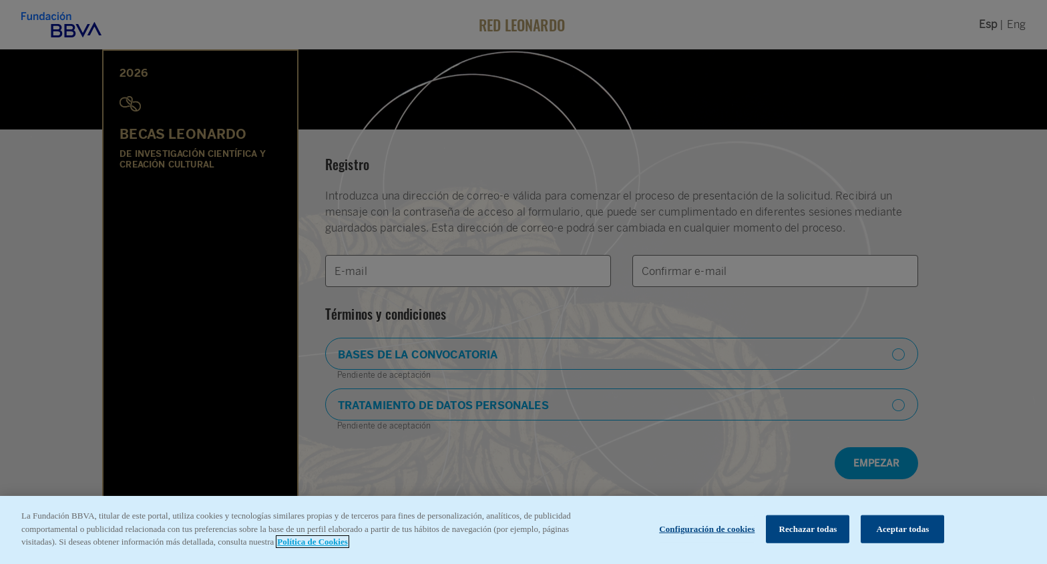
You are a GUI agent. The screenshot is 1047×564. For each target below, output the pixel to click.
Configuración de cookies (707, 529)
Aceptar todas (902, 529)
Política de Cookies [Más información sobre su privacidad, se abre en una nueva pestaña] (312, 542)
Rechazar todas (808, 529)
